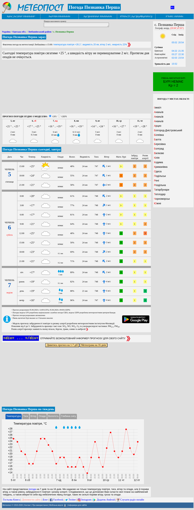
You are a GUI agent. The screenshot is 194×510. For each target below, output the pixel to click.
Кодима (158, 162)
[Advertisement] (76, 88)
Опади (42, 416)
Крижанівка (160, 166)
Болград (159, 148)
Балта (157, 139)
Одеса (157, 171)
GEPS (64, 116)
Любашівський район (39, 31)
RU (172, 7)
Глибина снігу (68, 416)
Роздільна (160, 185)
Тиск (25, 416)
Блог (45, 499)
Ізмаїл (157, 107)
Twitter (72, 499)
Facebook (58, 499)
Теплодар (160, 194)
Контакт (27, 505)
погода (32, 489)
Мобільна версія (56, 505)
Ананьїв (158, 112)
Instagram (86, 499)
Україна (6, 31)
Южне (157, 203)
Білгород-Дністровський (168, 130)
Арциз (157, 125)
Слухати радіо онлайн (132, 499)
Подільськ (160, 176)
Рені (156, 180)
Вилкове (159, 153)
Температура (13, 416)
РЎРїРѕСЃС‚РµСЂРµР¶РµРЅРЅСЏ (136, 16)
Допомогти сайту (31, 499)
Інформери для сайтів (77, 505)
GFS (54, 116)
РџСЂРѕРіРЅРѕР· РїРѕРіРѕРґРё (98, 16)
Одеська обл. (19, 31)
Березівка (160, 144)
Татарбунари (161, 189)
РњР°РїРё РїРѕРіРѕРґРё (59, 16)
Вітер (33, 416)
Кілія (156, 157)
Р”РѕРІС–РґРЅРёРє (174, 16)
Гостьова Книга (11, 499)
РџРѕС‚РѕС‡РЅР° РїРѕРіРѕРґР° (21, 16)
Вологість (53, 416)
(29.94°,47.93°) (177, 28)
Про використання (40, 505)
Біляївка (159, 134)
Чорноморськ (162, 198)
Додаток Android (106, 499)
